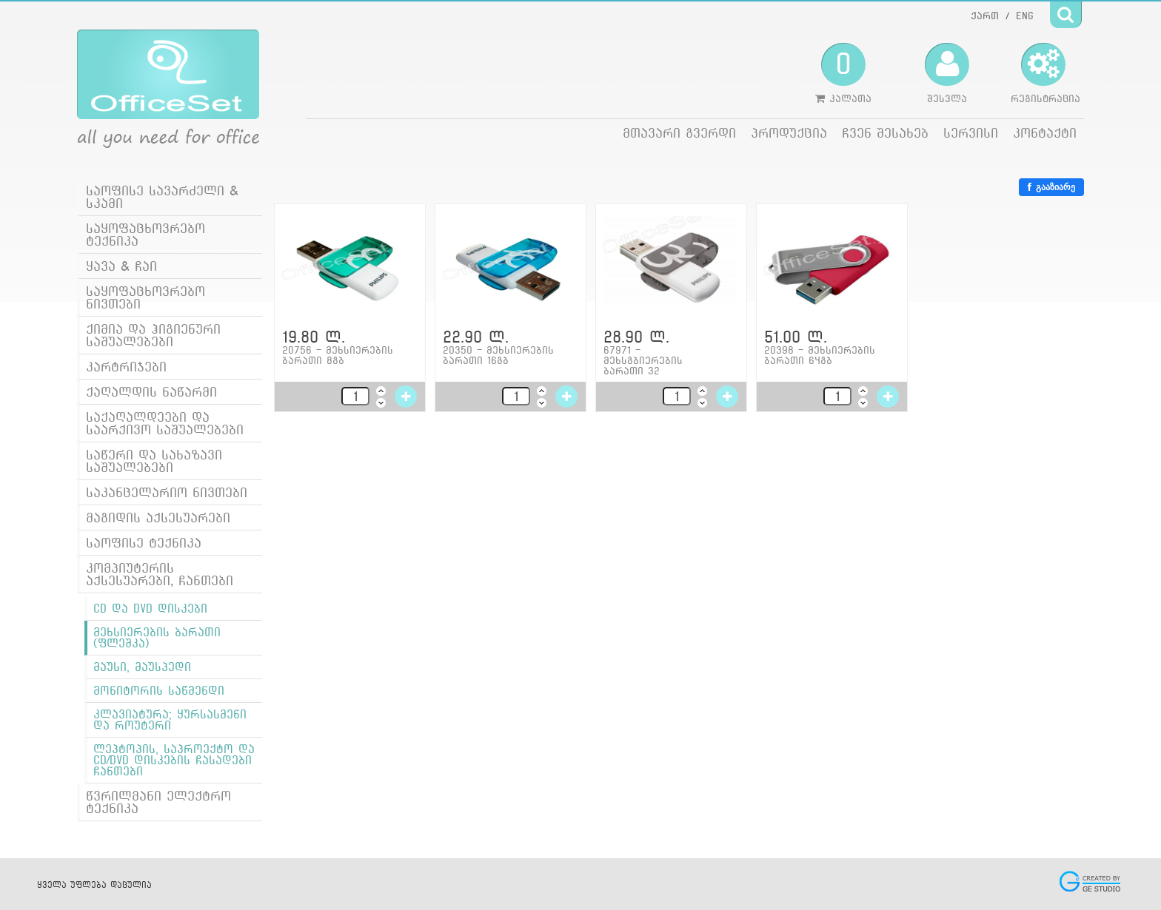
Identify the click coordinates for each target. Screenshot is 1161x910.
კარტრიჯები (126, 366)
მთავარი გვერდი (679, 133)
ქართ (985, 15)
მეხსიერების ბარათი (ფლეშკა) (157, 638)
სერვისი (970, 133)
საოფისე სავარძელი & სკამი (162, 196)
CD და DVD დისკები (150, 608)
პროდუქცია (789, 133)
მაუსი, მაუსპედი (142, 667)
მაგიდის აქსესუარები (158, 517)
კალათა (843, 73)
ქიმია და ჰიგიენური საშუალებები (153, 335)
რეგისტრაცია (1045, 73)
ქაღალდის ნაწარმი (151, 391)
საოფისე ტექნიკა (143, 542)
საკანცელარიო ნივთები (166, 492)
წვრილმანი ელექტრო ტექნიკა (158, 802)
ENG (1025, 15)
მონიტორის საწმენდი (158, 690)
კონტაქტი (1045, 133)
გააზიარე (1051, 187)
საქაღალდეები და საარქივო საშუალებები (165, 423)
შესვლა (947, 73)
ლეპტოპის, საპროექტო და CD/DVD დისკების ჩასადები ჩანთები (174, 760)
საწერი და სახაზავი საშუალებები (154, 460)
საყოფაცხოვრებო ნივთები (145, 297)
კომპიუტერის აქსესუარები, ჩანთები (159, 574)
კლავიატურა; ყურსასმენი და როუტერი (170, 720)
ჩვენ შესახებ (885, 133)
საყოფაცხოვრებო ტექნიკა (145, 234)
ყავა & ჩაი (121, 266)
